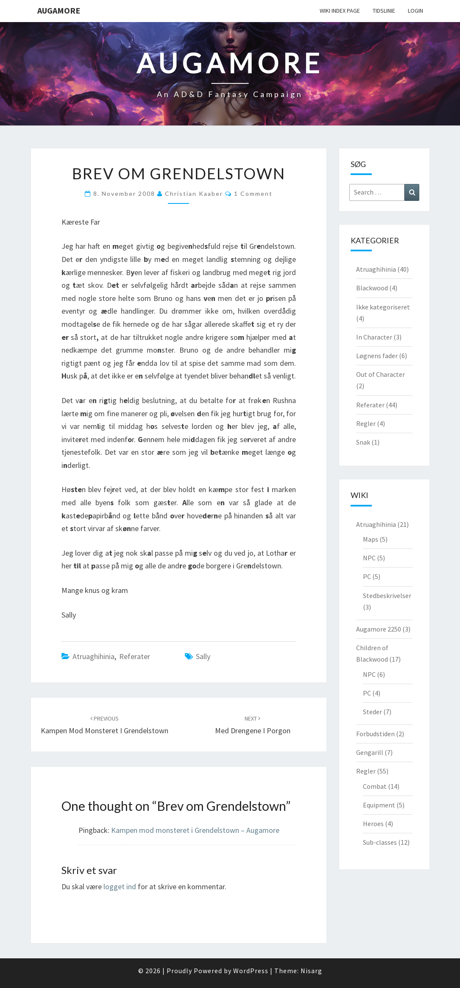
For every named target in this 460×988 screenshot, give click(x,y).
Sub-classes (380, 842)
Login (415, 10)
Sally (203, 656)
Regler (366, 423)
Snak (363, 442)
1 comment (253, 193)
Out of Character (380, 374)
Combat (375, 786)
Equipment (379, 805)
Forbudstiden (375, 733)
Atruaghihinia (93, 656)
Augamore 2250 (378, 629)
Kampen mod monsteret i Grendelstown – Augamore (195, 830)
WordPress (250, 970)
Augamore (58, 10)
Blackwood (372, 288)
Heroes (373, 823)
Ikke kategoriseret (383, 307)
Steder (372, 711)
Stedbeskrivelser (387, 595)
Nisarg (311, 970)
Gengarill (369, 752)
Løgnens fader (377, 355)
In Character (374, 337)
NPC (369, 558)
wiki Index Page (340, 10)
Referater (134, 656)
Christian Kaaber (194, 193)
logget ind (119, 886)
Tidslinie (384, 10)
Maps (370, 539)
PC (367, 576)
